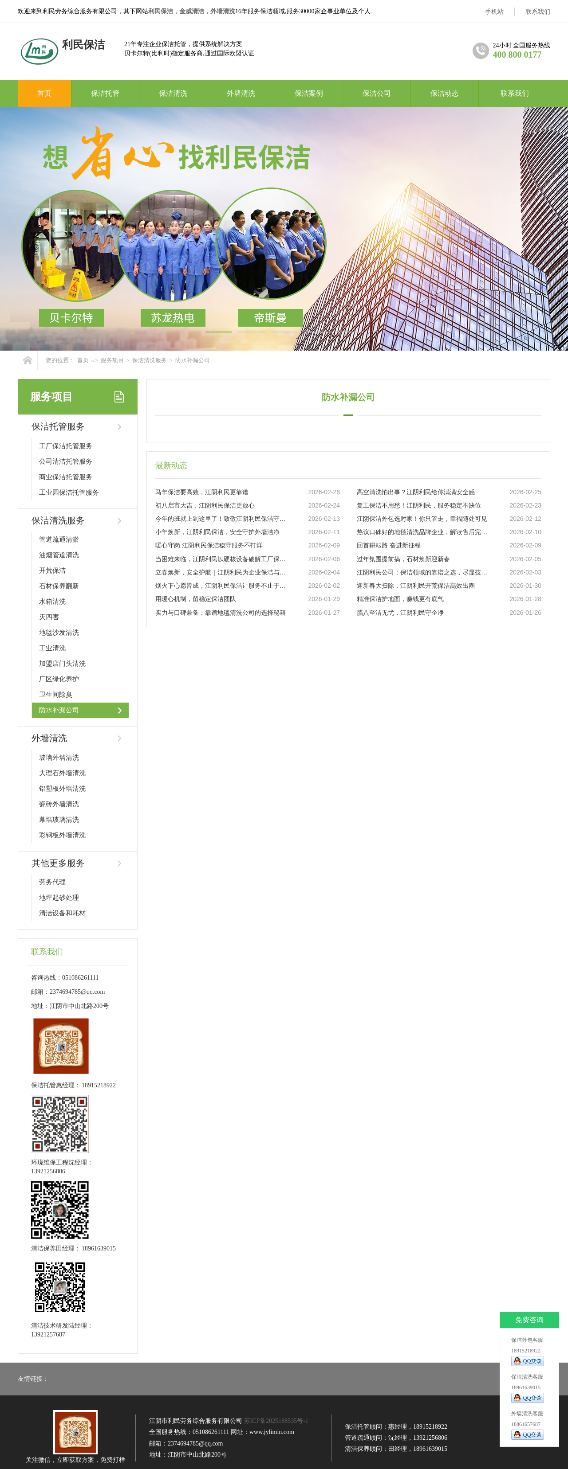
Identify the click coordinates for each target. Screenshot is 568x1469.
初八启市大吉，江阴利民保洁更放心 (205, 505)
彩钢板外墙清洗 (62, 835)
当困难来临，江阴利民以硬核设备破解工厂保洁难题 (222, 559)
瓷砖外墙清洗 (59, 804)
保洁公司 (377, 93)
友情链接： (33, 1378)
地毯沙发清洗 (59, 632)
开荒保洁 (52, 570)
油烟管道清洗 (59, 555)
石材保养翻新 (59, 586)
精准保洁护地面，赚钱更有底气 (400, 599)
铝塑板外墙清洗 (62, 788)
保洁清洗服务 (149, 360)
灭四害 (49, 617)
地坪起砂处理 (59, 897)
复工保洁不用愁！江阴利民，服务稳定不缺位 (419, 505)
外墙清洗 (222, 11)
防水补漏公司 (192, 360)
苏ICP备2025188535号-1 (276, 1421)
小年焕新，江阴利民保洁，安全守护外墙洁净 (217, 532)
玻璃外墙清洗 (59, 757)
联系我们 (537, 11)
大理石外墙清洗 (62, 773)
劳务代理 (52, 882)
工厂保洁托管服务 (65, 445)
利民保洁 (160, 11)
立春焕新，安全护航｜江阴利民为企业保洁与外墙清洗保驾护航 (222, 572)
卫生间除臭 (55, 694)
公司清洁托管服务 (65, 461)
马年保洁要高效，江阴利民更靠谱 (201, 492)
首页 (44, 93)
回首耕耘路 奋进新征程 (389, 545)
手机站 (494, 11)
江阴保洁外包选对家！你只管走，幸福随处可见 (422, 519)
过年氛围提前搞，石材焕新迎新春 (403, 559)
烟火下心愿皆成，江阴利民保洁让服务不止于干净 (222, 585)
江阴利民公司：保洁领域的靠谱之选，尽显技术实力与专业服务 (424, 572)
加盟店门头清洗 (62, 663)
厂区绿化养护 (59, 679)
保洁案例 (309, 93)
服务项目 (112, 360)
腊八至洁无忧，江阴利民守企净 (400, 612)
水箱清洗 (52, 601)
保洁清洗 (173, 93)
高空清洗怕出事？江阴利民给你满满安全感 (416, 492)
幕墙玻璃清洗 (59, 819)
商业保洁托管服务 (65, 477)
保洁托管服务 (58, 426)
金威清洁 (191, 11)
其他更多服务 (58, 863)
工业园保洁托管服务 (69, 492)
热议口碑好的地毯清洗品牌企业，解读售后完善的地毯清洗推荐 (424, 532)
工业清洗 (52, 648)
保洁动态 (444, 93)
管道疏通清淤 (59, 539)
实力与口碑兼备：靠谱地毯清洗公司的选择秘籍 (220, 612)
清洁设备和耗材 (62, 913)
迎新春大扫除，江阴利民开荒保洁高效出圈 (416, 585)
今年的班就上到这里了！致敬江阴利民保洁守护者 (222, 519)
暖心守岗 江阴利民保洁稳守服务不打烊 (209, 545)
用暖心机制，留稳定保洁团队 (195, 599)
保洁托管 (105, 93)
